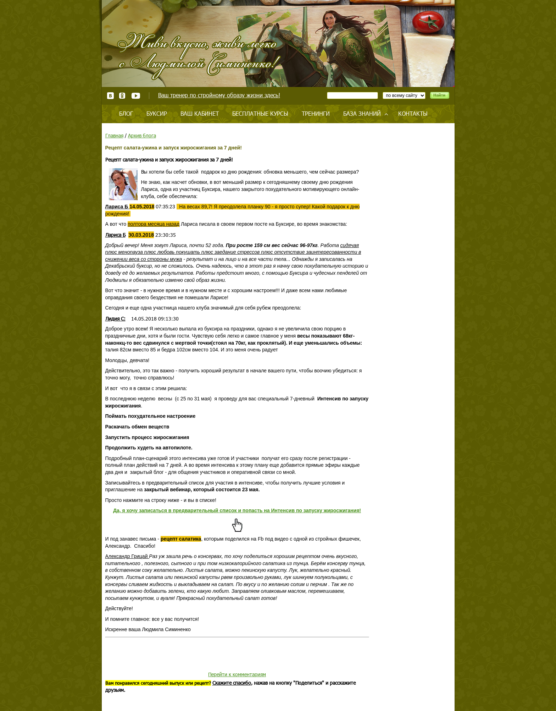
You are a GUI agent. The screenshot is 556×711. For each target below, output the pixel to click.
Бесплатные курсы (260, 113)
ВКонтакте (110, 95)
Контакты (413, 113)
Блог (126, 113)
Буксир (156, 113)
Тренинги (316, 113)
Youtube (135, 95)
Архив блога (142, 135)
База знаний (362, 113)
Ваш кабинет (199, 113)
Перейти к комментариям (237, 674)
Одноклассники (122, 95)
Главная (114, 135)
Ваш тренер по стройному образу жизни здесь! (219, 95)
